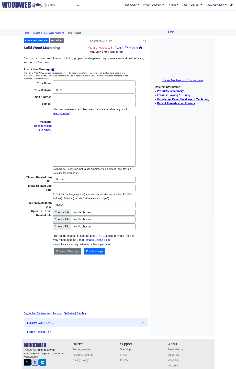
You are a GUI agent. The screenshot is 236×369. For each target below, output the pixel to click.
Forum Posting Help (39, 331)
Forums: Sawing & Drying (173, 95)
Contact (124, 360)
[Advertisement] (118, 20)
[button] (27, 362)
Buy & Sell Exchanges (37, 313)
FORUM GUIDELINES (40, 322)
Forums (173, 4)
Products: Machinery (170, 91)
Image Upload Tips (97, 239)
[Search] (59, 5)
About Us (173, 354)
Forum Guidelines (82, 354)
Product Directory (153, 4)
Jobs (184, 4)
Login (171, 32)
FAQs (123, 354)
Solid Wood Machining (54, 33)
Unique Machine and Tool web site (182, 80)
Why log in (133, 47)
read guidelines (61, 113)
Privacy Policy (80, 360)
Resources (132, 4)
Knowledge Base (216, 4)
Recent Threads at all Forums (176, 103)
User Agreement (82, 349)
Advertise (174, 360)
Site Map (82, 313)
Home (26, 33)
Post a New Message (36, 40)
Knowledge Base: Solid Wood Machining (183, 99)
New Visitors (175, 349)
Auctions (173, 365)
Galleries (69, 313)
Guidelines (56, 40)
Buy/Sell (197, 4)
